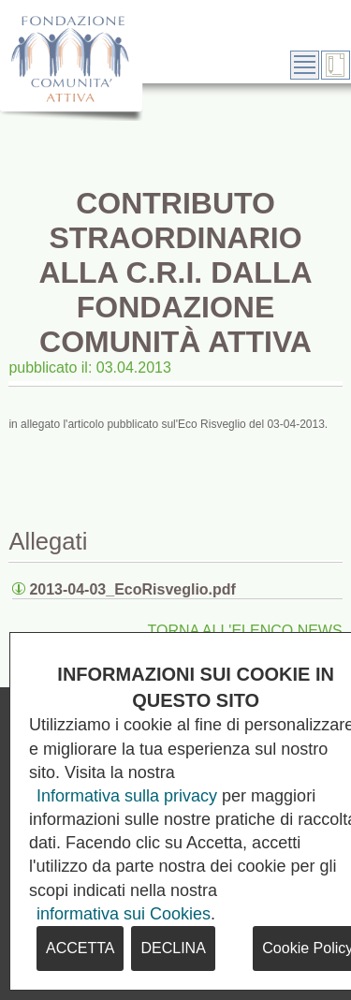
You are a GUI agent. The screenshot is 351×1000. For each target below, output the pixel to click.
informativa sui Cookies (124, 913)
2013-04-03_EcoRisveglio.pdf (132, 589)
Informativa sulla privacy (127, 796)
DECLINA (172, 948)
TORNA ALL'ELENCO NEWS (244, 631)
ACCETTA (80, 948)
